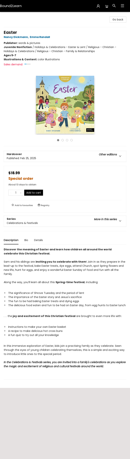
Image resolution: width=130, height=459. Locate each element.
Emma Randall (40, 37)
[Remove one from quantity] (11, 193)
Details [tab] (38, 240)
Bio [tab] (26, 240)
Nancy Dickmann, (17, 37)
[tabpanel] (65, 313)
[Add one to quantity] (20, 193)
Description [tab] (11, 240)
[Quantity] (15, 193)
